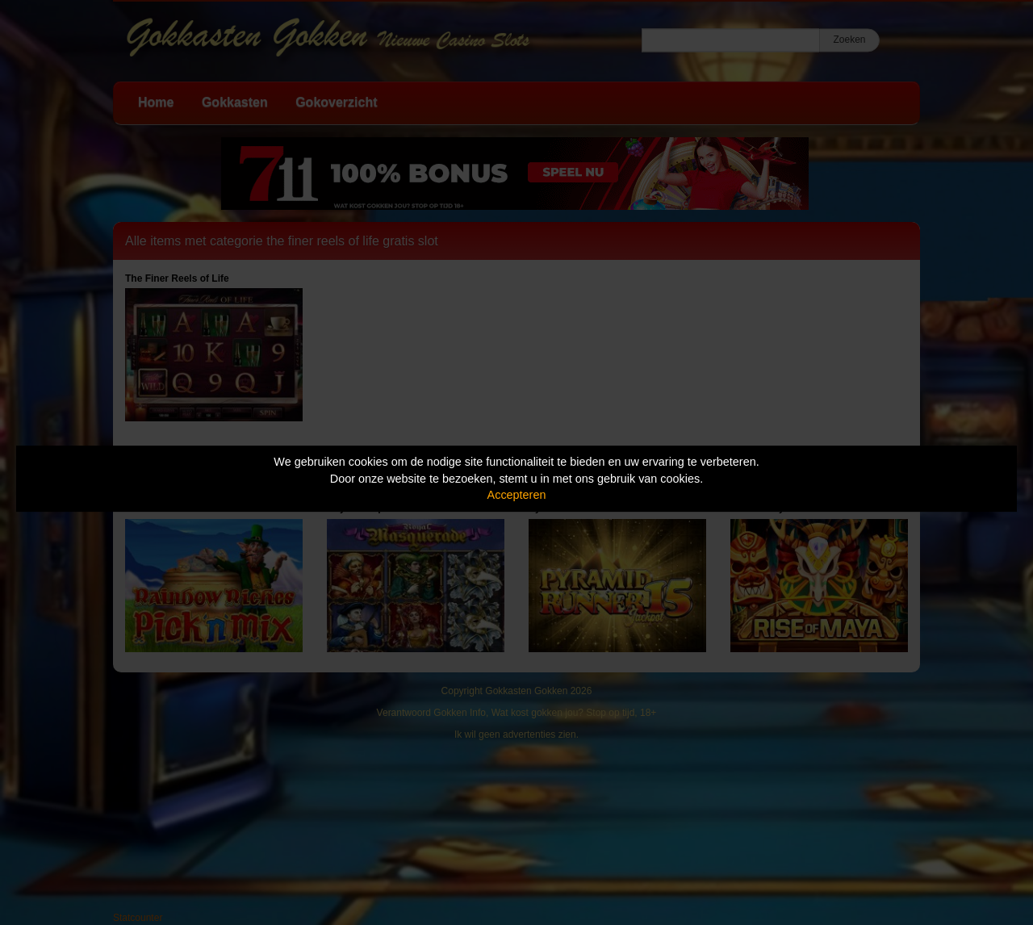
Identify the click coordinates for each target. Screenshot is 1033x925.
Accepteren (516, 494)
